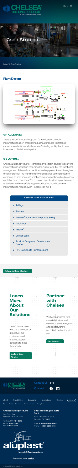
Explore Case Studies (17, 355)
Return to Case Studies (16, 271)
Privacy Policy (40, 404)
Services (60, 400)
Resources (18, 404)
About (5, 400)
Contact (26, 404)
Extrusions (32, 400)
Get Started (53, 341)
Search (32, 404)
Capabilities (17, 400)
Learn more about (23, 445)
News (4, 404)
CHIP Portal (71, 400)
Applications (46, 400)
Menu (67, 6)
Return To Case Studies (12, 64)
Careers (11, 404)
